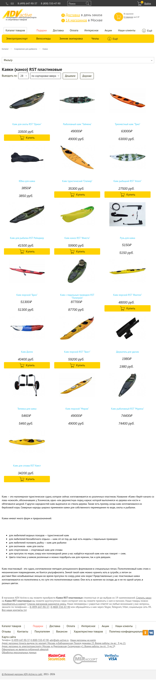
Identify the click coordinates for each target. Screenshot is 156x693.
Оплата (74, 30)
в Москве (81, 20)
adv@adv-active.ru (59, 640)
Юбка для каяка (27, 181)
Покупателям (42, 631)
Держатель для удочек (127, 351)
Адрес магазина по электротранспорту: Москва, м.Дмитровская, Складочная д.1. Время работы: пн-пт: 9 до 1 (58, 646)
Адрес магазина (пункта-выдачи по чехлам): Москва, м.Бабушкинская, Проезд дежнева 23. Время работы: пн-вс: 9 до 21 (64, 643)
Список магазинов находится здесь (46, 603)
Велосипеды (43, 38)
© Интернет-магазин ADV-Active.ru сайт (22, 674)
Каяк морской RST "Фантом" (127, 295)
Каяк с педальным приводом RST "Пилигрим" (77, 296)
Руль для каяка (127, 238)
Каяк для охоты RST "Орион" (27, 124)
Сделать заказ (143, 597)
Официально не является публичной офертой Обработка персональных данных (25, 651)
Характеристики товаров (88, 631)
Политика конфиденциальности (128, 631)
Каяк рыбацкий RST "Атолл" (128, 181)
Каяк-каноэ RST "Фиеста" (77, 238)
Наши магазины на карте (83, 640)
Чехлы (95, 38)
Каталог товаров (15, 30)
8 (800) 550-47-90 (50, 3)
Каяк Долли (27, 351)
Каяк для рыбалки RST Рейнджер (27, 238)
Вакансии (61, 631)
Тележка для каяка (27, 408)
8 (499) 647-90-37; (40, 607)
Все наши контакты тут (14, 610)
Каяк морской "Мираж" (77, 408)
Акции (108, 30)
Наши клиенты (126, 30)
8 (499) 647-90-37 (27, 3)
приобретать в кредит (14, 603)
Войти (147, 3)
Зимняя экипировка (71, 38)
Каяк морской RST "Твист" (77, 351)
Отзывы (6, 631)
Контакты (22, 631)
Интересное (91, 30)
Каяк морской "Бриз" (27, 295)
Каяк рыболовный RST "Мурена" (127, 408)
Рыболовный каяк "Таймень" (77, 124)
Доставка (58, 30)
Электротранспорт (17, 38)
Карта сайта (9, 637)
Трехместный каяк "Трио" (127, 124)
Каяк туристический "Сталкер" (77, 181)
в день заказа (81, 15)
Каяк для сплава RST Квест (27, 465)
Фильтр (8, 60)
